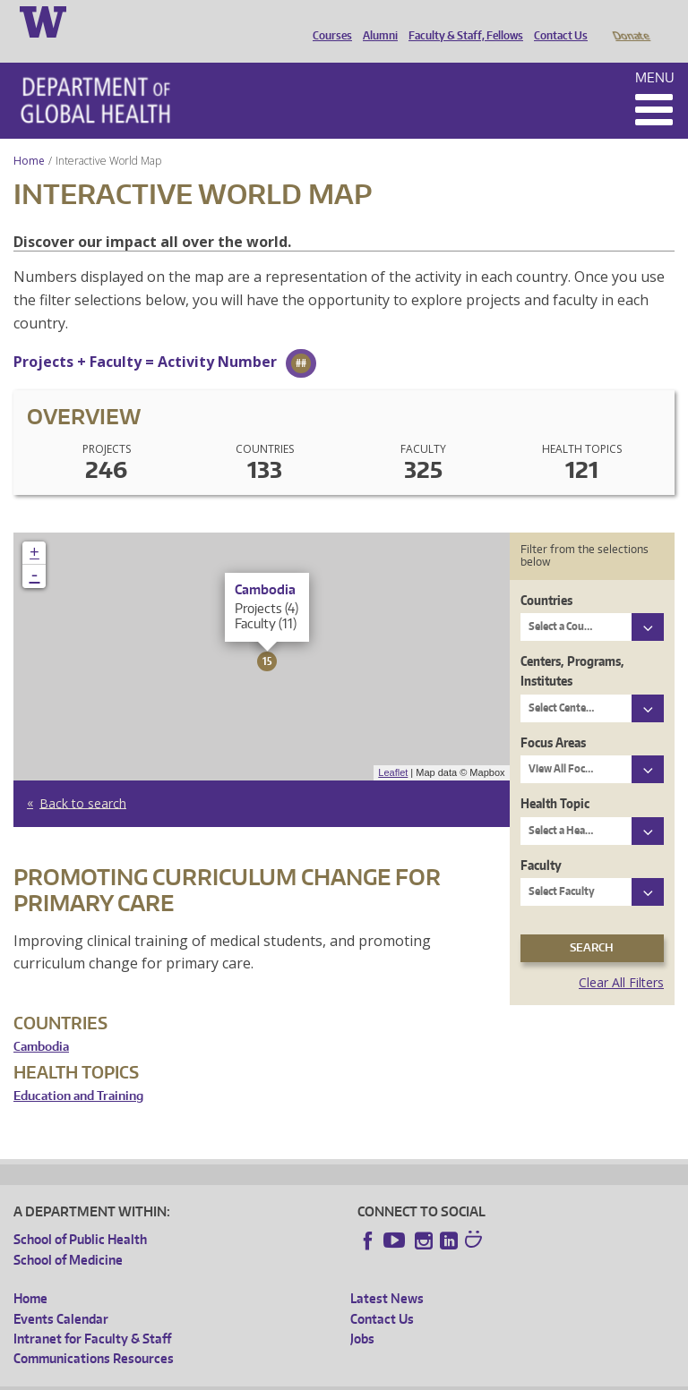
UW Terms (323, 1376)
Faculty (541, 840)
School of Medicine (68, 1234)
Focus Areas (553, 717)
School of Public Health (80, 1214)
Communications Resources (93, 1333)
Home (29, 135)
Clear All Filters (621, 957)
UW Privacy (251, 1376)
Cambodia (41, 1021)
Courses (328, 20)
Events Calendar (60, 1293)
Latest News (387, 1273)
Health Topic (554, 778)
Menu (655, 52)
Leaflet (393, 747)
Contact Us (556, 20)
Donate (630, 20)
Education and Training (78, 1071)
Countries (546, 575)
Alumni (375, 20)
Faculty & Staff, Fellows (461, 20)
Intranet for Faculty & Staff (92, 1313)
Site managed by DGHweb (430, 1376)
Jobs (362, 1313)
